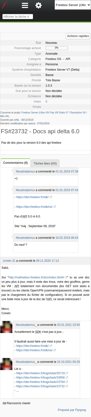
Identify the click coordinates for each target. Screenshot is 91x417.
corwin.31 (9, 260)
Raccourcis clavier (17, 403)
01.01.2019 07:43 (67, 190)
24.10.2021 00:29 (68, 362)
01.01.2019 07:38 (67, 171)
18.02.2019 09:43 (67, 237)
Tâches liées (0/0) (45, 163)
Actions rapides (78, 36)
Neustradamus (25, 171)
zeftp (16, 120)
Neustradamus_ (26, 325)
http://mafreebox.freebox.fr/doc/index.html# (36, 277)
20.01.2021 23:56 (68, 325)
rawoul (31, 123)
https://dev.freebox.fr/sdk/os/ (34, 206)
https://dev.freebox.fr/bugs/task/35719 (40, 373)
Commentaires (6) (15, 162)
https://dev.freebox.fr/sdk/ (32, 197)
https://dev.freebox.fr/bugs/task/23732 (40, 386)
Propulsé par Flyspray (72, 410)
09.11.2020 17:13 (47, 260)
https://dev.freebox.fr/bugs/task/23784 (40, 382)
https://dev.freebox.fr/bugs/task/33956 (40, 377)
